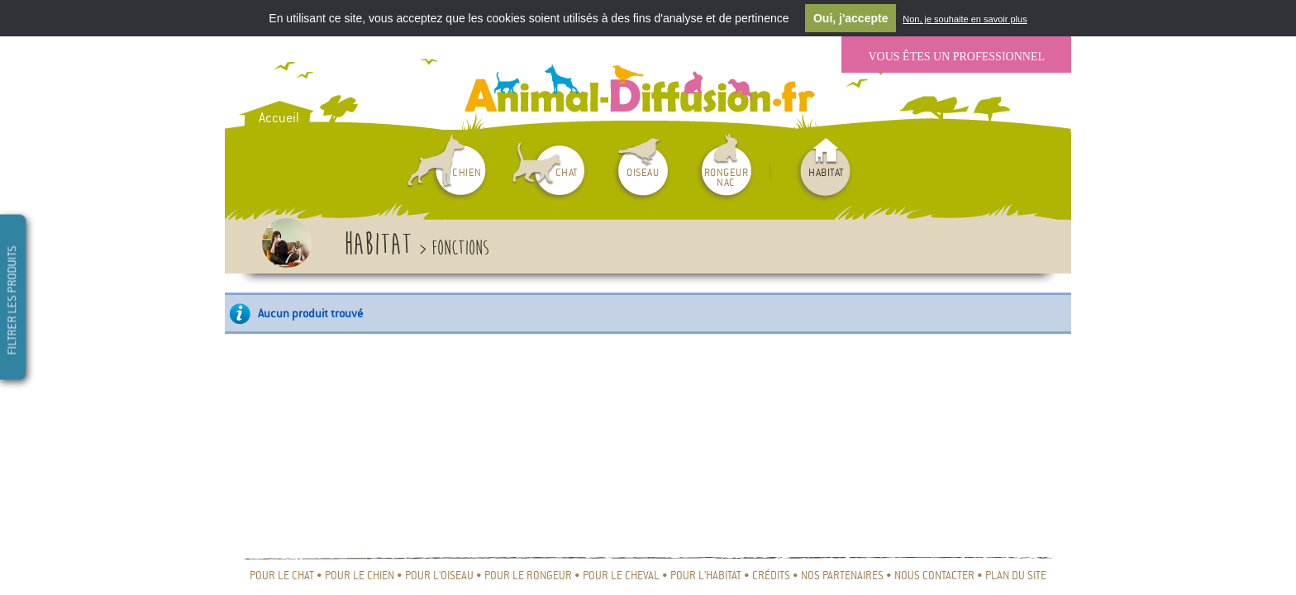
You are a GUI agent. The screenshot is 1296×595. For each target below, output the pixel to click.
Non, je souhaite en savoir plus (965, 19)
